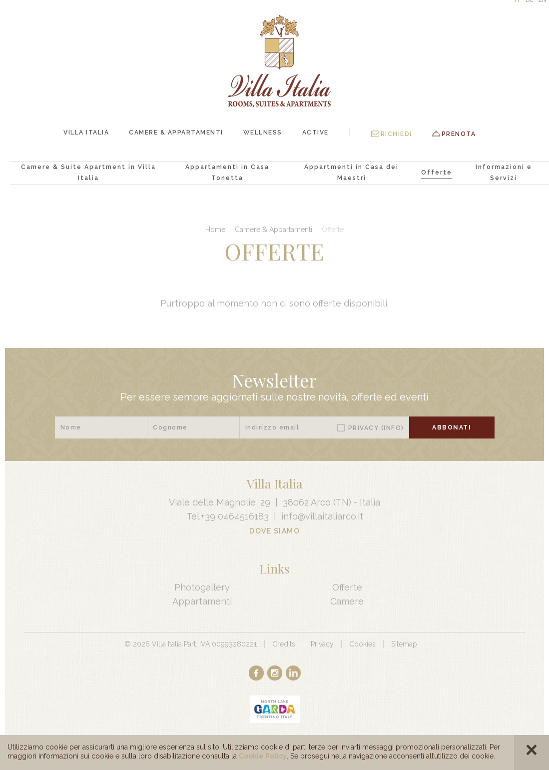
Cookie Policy (263, 756)
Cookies (362, 644)
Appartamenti (202, 601)
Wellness (262, 132)
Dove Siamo (274, 531)
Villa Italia (86, 132)
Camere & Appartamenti (176, 132)
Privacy (376, 428)
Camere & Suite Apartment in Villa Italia (88, 173)
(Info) (392, 428)
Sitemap (404, 644)
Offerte (436, 172)
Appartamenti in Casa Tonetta (227, 173)
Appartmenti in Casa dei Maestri (351, 173)
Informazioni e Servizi (504, 173)
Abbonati (451, 427)
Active (315, 132)
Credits (283, 644)
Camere (347, 601)
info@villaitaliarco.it (322, 516)
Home (215, 230)
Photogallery (202, 587)
